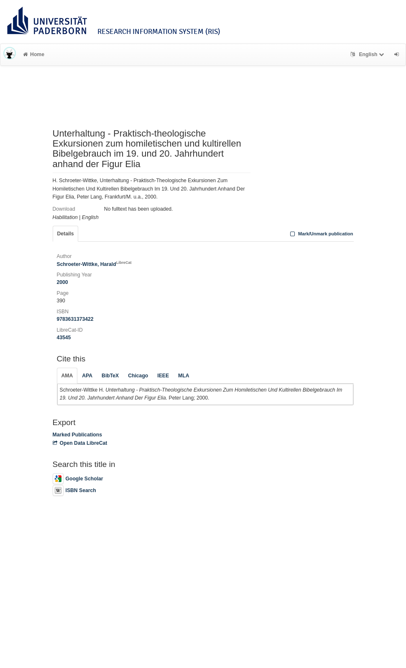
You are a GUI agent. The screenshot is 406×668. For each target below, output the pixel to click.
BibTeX (110, 376)
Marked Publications (77, 435)
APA (87, 376)
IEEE (163, 376)
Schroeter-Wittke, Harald (94, 264)
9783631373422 (75, 319)
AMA (67, 376)
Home (33, 54)
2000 (62, 282)
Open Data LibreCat (80, 443)
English (368, 54)
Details (65, 234)
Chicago (138, 376)
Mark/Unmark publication (320, 233)
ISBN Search (74, 490)
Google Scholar (78, 479)
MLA (183, 376)
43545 (64, 337)
